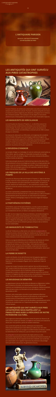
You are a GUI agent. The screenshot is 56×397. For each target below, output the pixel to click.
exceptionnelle (40, 231)
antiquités (11, 335)
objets (30, 320)
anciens (8, 117)
